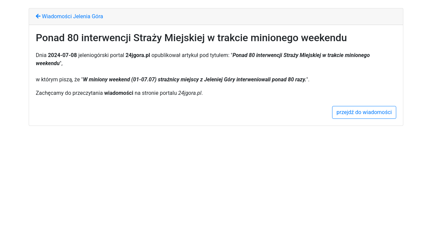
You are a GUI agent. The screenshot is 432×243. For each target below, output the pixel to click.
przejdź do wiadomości (364, 112)
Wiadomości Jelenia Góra (69, 16)
